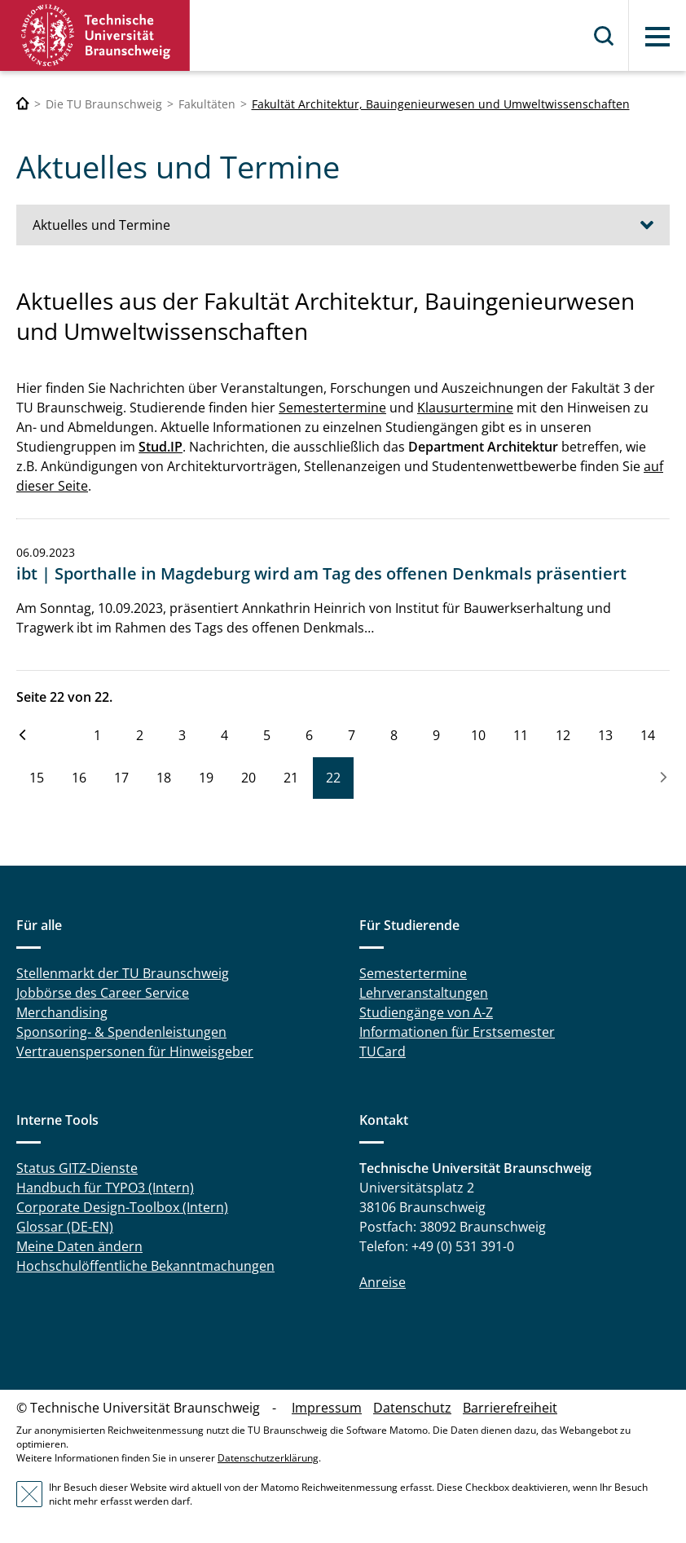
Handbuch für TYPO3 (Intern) (105, 1188)
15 (36, 778)
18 (163, 778)
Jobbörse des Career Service (102, 993)
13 (605, 735)
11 (520, 735)
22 (333, 778)
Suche (604, 36)
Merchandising (62, 1012)
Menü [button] (657, 37)
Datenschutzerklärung (268, 1458)
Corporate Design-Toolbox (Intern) (122, 1207)
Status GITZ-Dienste (77, 1168)
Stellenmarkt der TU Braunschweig (122, 973)
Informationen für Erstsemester (457, 1032)
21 (291, 778)
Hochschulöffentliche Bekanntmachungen (145, 1266)
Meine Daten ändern (79, 1246)
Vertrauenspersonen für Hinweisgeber (134, 1051)
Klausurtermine (465, 408)
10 (478, 735)
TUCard (382, 1051)
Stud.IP (160, 447)
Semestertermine (332, 408)
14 (647, 735)
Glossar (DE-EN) (64, 1227)
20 (248, 778)
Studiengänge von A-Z (426, 1012)
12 (563, 735)
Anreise (382, 1282)
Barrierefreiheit (510, 1408)
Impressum (327, 1408)
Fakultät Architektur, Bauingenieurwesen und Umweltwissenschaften (441, 104)
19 (206, 778)
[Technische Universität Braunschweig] (22, 104)
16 (79, 778)
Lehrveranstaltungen (423, 993)
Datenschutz (412, 1408)
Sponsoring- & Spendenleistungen (121, 1032)
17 (121, 778)
